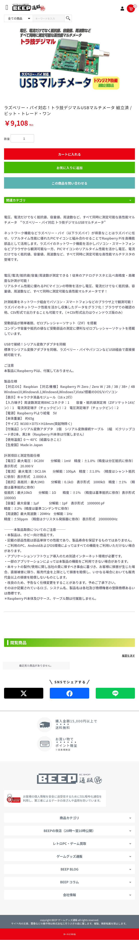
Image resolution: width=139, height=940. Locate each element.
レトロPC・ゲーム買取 (69, 843)
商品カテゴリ (69, 817)
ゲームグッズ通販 (69, 856)
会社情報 (69, 894)
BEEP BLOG (69, 869)
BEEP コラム (69, 881)
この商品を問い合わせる (69, 183)
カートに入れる (69, 154)
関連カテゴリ (16, 200)
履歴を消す (128, 655)
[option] (69, 59)
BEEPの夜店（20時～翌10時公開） (69, 830)
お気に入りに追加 (69, 167)
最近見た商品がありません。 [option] (36, 665)
